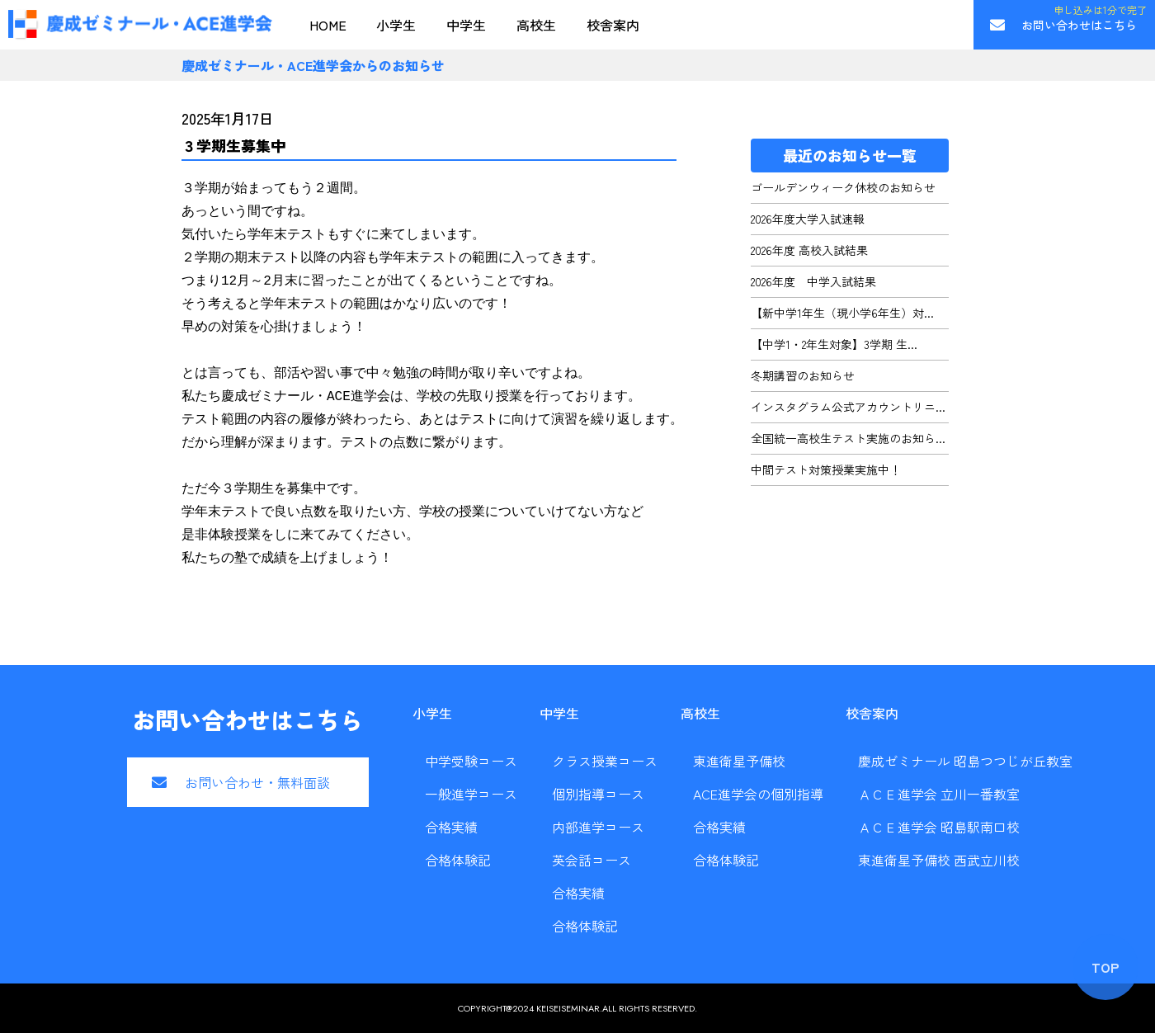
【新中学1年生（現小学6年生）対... (842, 312)
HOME (327, 25)
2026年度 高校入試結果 (809, 250)
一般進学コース (471, 794)
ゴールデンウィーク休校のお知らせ (843, 187)
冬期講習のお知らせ (803, 375)
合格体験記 (458, 860)
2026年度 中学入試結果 (813, 281)
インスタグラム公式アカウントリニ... (848, 407)
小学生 (396, 25)
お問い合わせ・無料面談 (257, 782)
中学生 (466, 25)
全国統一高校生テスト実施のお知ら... (848, 438)
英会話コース (591, 860)
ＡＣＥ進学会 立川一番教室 (939, 794)
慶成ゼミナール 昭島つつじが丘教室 (965, 761)
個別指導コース (598, 794)
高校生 (536, 25)
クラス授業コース (605, 761)
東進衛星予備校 (739, 761)
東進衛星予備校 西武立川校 (939, 860)
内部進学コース (598, 827)
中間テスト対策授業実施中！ (826, 469)
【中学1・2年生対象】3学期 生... (834, 344)
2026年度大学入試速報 (808, 218)
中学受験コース (471, 761)
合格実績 (451, 827)
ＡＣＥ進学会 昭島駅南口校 (939, 827)
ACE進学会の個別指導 (758, 794)
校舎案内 (613, 25)
